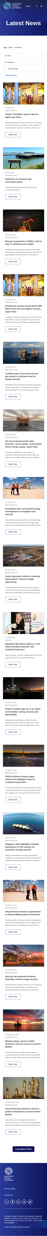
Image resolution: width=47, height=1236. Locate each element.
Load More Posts (23, 1149)
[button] (36, 6)
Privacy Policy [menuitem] (9, 1189)
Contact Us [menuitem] (8, 1195)
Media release (11, 110)
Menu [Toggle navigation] (28, 6)
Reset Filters (11, 75)
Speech (8, 640)
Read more (13, 135)
